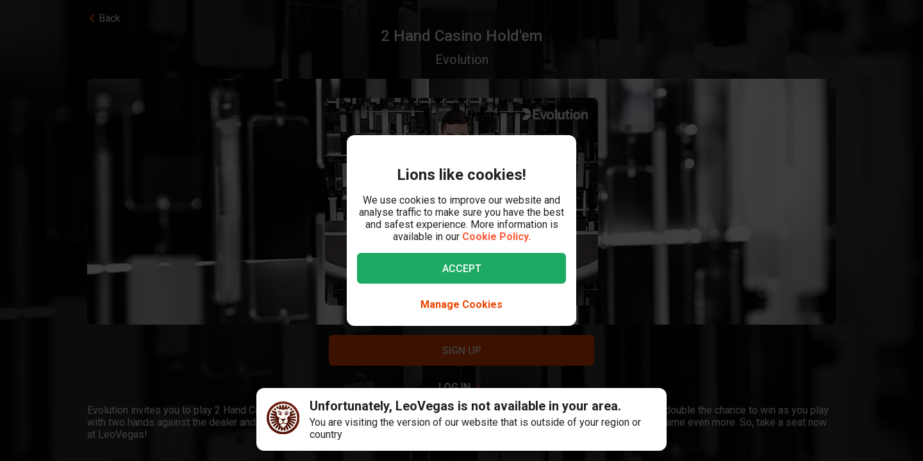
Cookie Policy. (496, 236)
